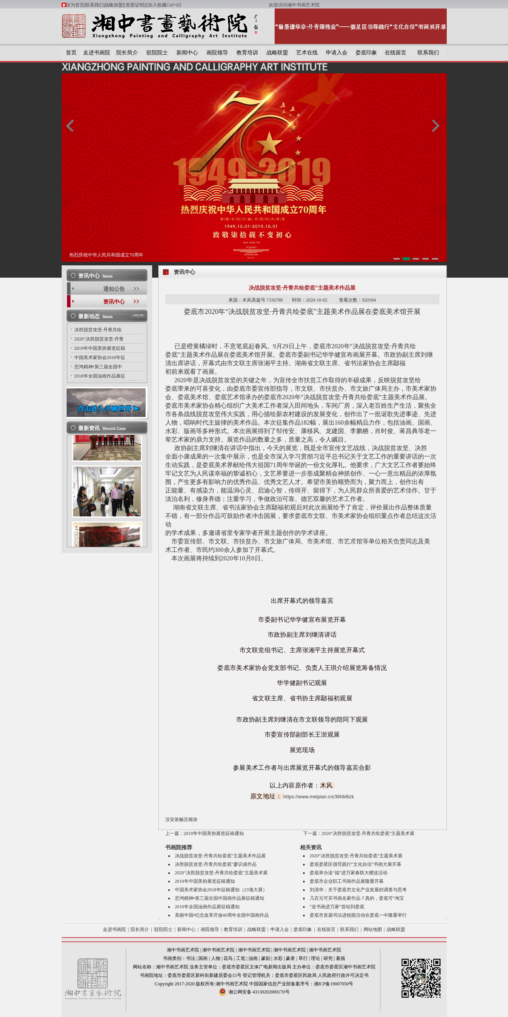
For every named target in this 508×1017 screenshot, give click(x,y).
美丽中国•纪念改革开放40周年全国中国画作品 (222, 915)
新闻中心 (187, 53)
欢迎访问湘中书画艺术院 (294, 5)
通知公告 (114, 289)
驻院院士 (157, 53)
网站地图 (373, 929)
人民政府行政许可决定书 (343, 975)
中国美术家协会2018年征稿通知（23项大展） (221, 889)
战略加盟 (113, 5)
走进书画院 (96, 53)
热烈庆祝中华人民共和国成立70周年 (106, 255)
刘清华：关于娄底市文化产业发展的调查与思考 (358, 889)
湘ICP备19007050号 (334, 984)
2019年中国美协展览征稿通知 (214, 833)
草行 (303, 958)
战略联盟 (277, 53)
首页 (71, 53)
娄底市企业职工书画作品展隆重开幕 (347, 881)
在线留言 (395, 53)
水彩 (278, 958)
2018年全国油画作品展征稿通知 (207, 906)
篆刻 (265, 958)
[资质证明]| (135, 5)
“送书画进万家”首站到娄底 (337, 906)
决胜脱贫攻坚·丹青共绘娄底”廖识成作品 (216, 864)
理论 (315, 958)
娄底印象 (366, 53)
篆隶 (290, 958)
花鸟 (228, 958)
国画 (203, 958)
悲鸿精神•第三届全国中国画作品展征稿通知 (219, 898)
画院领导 (217, 53)
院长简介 (127, 53)
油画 (253, 958)
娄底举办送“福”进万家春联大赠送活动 (349, 872)
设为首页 (75, 5)
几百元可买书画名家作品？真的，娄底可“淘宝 (357, 898)
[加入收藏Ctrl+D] (207, 5)
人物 (215, 958)
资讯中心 (114, 302)
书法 (190, 958)
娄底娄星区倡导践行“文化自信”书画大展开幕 (356, 864)
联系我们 (94, 5)
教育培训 (247, 53)
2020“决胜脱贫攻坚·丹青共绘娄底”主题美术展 (368, 833)
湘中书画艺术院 (183, 950)
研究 (328, 958)
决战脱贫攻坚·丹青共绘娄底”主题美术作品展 (220, 855)
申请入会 (336, 53)
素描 (340, 958)
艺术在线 (307, 53)
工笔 (240, 958)
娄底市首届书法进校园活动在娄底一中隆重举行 (358, 915)
